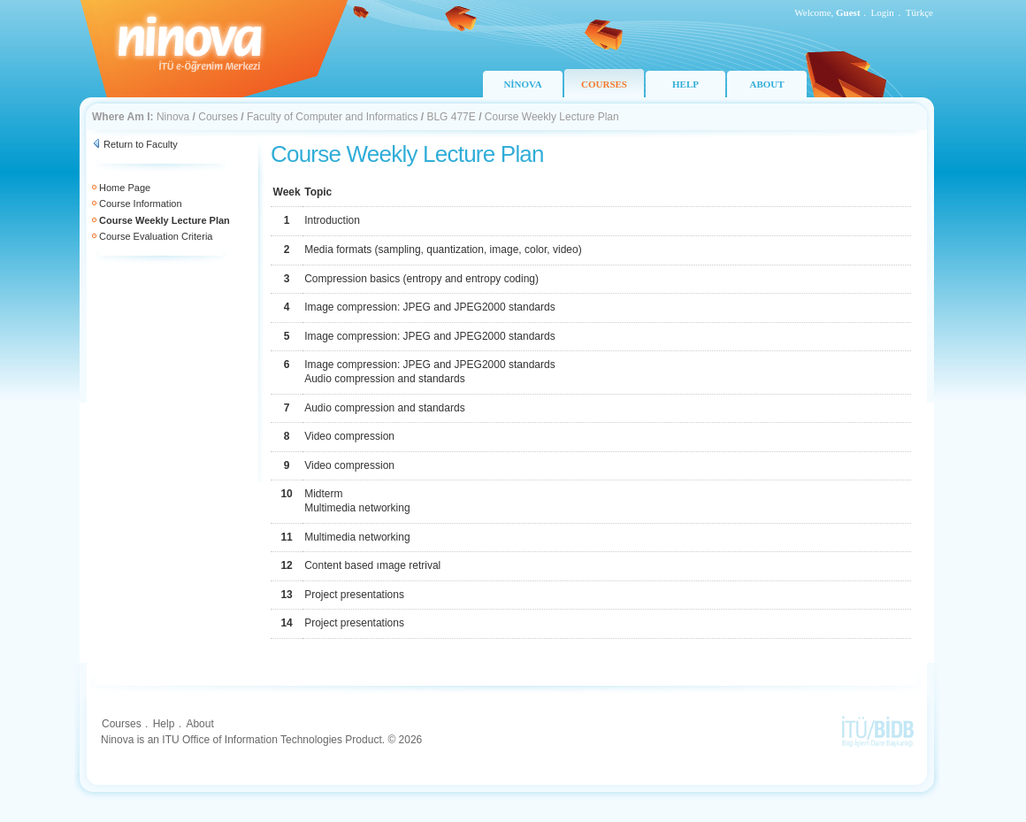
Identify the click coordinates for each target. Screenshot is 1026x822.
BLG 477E (450, 117)
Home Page (124, 187)
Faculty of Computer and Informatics (332, 117)
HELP (685, 84)
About (199, 724)
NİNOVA (522, 84)
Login (882, 12)
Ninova (173, 117)
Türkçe (919, 12)
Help (164, 724)
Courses (218, 117)
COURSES (604, 84)
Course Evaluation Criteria (155, 236)
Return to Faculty (140, 144)
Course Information (140, 203)
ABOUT (766, 84)
